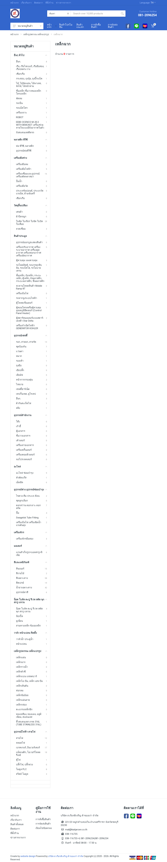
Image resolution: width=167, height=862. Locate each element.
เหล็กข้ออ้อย (22, 695)
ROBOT (19, 117)
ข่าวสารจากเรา (63, 3)
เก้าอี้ (18, 426)
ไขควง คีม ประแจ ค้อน (27, 495)
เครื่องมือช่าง (30, 158)
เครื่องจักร (30, 532)
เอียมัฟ (19, 375)
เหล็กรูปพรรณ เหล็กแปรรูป (36, 34)
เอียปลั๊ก (20, 370)
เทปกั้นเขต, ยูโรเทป (26, 393)
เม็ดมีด (19, 482)
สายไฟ (19, 738)
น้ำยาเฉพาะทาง (24, 587)
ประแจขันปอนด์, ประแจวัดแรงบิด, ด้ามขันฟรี (29, 192)
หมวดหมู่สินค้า (27, 26)
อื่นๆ (18, 61)
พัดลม (19, 98)
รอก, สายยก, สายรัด (26, 341)
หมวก (19, 356)
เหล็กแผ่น (21, 657)
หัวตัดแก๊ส (21, 477)
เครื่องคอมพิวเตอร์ (25, 454)
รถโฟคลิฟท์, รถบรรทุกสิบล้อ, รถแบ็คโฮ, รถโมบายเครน (29, 268)
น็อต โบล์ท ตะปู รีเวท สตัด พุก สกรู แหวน (30, 601)
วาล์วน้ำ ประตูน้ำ (24, 639)
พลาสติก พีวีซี (30, 139)
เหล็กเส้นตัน (22, 685)
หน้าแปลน (21, 643)
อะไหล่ (30, 466)
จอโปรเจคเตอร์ (24, 459)
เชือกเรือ (20, 73)
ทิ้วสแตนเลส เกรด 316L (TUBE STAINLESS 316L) (28, 723)
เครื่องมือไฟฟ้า (23, 169)
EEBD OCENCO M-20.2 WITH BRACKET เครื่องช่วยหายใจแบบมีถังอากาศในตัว (30, 125)
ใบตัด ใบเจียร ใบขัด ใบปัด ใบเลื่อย (29, 222)
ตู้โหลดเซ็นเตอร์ (24, 302)
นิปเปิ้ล (19, 616)
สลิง (18, 408)
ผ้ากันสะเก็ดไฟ (23, 403)
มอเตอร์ (30, 546)
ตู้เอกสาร (20, 431)
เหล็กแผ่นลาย (23, 700)
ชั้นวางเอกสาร (23, 435)
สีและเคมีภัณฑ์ (30, 562)
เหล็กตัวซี (21, 671)
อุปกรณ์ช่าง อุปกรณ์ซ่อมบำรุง (30, 489)
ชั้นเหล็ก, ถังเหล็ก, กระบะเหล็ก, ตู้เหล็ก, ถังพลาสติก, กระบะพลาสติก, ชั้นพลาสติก (30, 278)
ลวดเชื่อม (21, 228)
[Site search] (95, 13)
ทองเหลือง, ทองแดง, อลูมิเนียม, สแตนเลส (28, 715)
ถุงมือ (19, 365)
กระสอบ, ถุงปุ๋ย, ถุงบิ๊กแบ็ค (29, 78)
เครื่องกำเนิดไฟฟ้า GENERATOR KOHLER (27, 327)
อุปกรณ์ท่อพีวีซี (23, 150)
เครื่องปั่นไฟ (22, 293)
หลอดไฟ (20, 742)
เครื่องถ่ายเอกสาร (25, 445)
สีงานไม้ (20, 573)
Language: (148, 2)
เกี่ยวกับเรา (26, 3)
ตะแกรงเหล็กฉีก (24, 709)
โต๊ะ (18, 421)
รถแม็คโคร (22, 107)
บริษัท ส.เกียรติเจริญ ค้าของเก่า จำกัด (66, 856)
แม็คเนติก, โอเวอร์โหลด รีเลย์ (28, 753)
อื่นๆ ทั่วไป (30, 55)
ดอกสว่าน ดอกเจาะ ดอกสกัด (28, 507)
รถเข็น (19, 103)
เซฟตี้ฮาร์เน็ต (23, 389)
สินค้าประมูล (30, 236)
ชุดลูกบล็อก (22, 500)
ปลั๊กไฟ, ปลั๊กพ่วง (24, 764)
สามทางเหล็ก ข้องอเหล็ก (28, 625)
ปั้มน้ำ (19, 181)
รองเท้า (19, 360)
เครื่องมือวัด (22, 186)
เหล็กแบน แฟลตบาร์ (26, 676)
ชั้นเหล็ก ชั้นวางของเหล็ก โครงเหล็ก (28, 92)
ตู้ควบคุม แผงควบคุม (26, 260)
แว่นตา (19, 351)
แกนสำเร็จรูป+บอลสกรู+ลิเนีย (29, 554)
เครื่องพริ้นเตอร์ (24, 449)
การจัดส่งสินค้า (43, 823)
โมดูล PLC (21, 769)
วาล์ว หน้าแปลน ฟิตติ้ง (30, 632)
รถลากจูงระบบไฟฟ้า (26, 298)
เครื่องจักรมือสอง (24, 538)
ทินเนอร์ (20, 568)
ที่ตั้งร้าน (49, 3)
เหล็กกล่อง (21, 704)
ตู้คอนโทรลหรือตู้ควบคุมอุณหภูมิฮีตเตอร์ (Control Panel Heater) (29, 310)
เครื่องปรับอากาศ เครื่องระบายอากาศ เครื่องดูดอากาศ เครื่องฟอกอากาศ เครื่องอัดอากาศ (28, 251)
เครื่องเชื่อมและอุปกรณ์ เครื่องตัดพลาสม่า (28, 175)
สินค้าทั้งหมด (17, 824)
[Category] (59, 13)
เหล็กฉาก (20, 662)
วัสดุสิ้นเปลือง (30, 205)
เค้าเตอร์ (20, 440)
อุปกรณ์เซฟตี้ (30, 335)
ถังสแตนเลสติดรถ (25, 132)
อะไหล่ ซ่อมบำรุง (24, 472)
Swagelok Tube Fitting (27, 517)
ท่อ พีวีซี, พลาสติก (25, 146)
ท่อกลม (19, 690)
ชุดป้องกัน (21, 346)
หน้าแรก (14, 3)
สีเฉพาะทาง (22, 578)
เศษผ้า (19, 211)
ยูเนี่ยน (19, 620)
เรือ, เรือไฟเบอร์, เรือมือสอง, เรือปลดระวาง (30, 68)
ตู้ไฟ (18, 759)
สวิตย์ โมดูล (22, 774)
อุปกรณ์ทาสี (22, 592)
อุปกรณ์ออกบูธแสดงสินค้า (29, 242)
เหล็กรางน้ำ (22, 666)
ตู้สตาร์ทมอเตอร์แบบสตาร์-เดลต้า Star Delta (30, 319)
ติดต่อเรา (38, 3)
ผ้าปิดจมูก (21, 216)
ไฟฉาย (19, 384)
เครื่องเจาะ (21, 112)
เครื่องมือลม (22, 164)
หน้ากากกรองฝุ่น (24, 379)
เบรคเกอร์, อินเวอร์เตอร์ (28, 747)
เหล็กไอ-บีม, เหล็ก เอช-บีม (29, 681)
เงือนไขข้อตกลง (44, 828)
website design (27, 856)
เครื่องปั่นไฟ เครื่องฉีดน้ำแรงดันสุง (28, 524)
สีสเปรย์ (20, 582)
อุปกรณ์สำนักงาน (30, 415)
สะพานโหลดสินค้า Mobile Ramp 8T (29, 287)
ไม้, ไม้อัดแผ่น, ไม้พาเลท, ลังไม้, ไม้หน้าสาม (28, 85)
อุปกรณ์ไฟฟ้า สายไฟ (30, 731)
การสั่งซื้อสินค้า (43, 819)
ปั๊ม (17, 512)
